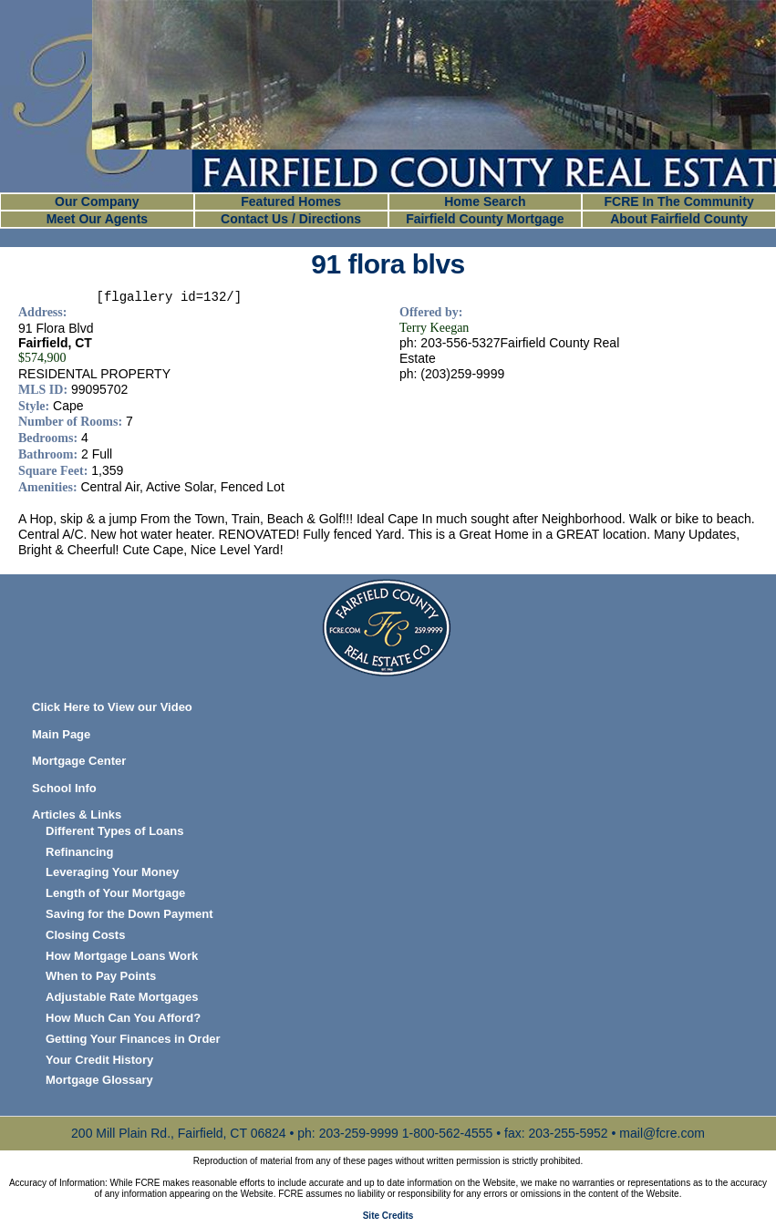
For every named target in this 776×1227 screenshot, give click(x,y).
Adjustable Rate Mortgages (122, 997)
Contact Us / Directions (291, 218)
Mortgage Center (79, 761)
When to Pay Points (101, 976)
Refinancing (79, 852)
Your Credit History (99, 1060)
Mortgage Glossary (99, 1080)
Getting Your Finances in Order (133, 1039)
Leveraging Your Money (112, 872)
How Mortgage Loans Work (122, 956)
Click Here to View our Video (112, 707)
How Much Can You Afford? (123, 1018)
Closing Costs (85, 935)
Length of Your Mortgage (115, 893)
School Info (64, 788)
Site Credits (388, 1216)
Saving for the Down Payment (129, 914)
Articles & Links (76, 814)
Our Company (97, 201)
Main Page (61, 734)
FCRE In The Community (679, 201)
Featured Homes (291, 201)
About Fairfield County (679, 218)
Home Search (484, 201)
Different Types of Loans (114, 831)
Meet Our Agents (98, 218)
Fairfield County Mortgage (485, 218)
